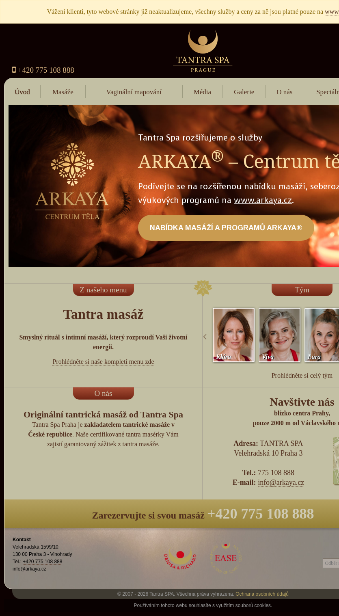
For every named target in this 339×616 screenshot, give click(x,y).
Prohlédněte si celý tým (302, 375)
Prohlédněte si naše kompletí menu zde (103, 361)
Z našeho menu (103, 289)
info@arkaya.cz (281, 482)
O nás (103, 393)
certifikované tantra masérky (127, 434)
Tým (302, 289)
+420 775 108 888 (43, 70)
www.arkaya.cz (263, 200)
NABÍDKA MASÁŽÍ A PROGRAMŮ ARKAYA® (226, 228)
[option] (234, 335)
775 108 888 (276, 473)
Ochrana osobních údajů (262, 594)
